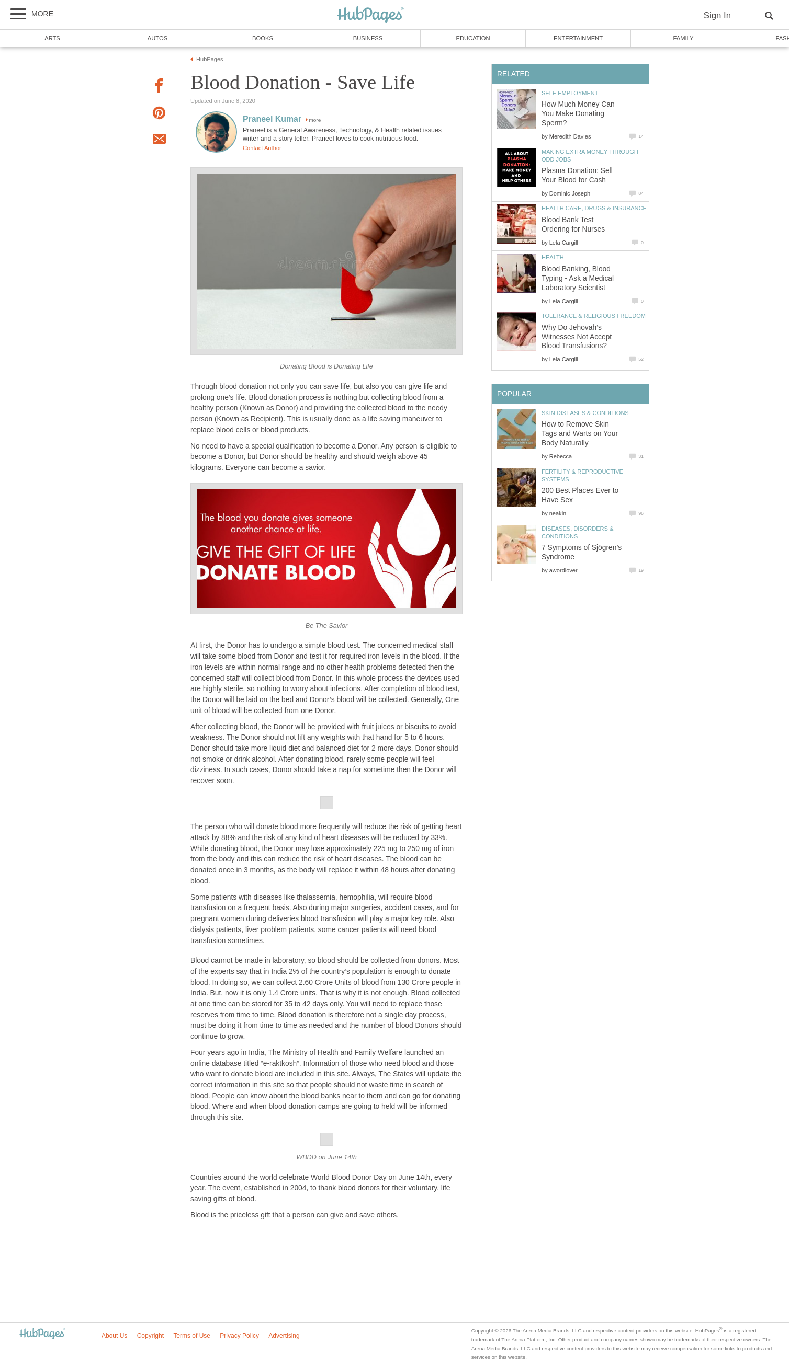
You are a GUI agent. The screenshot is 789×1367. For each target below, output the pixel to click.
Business (368, 38)
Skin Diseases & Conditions (585, 413)
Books (262, 38)
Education (473, 38)
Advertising (283, 1335)
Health (553, 257)
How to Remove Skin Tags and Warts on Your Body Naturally (580, 433)
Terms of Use (191, 1335)
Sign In (717, 15)
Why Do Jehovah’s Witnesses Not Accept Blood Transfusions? (577, 337)
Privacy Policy (239, 1335)
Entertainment (578, 38)
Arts (52, 38)
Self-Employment (570, 93)
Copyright (150, 1335)
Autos (157, 38)
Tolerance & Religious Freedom (594, 316)
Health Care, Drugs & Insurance (594, 208)
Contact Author (262, 148)
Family (683, 38)
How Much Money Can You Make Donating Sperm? (578, 113)
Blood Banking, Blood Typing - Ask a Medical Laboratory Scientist (578, 278)
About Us (114, 1335)
